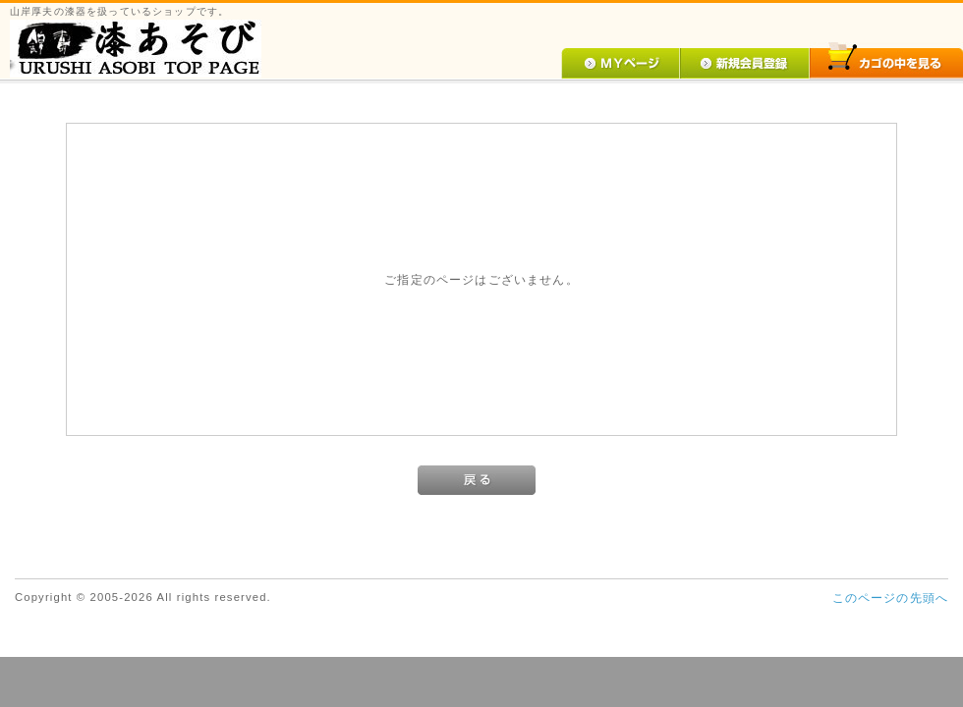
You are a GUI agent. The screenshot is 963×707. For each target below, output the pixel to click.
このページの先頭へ (890, 597)
